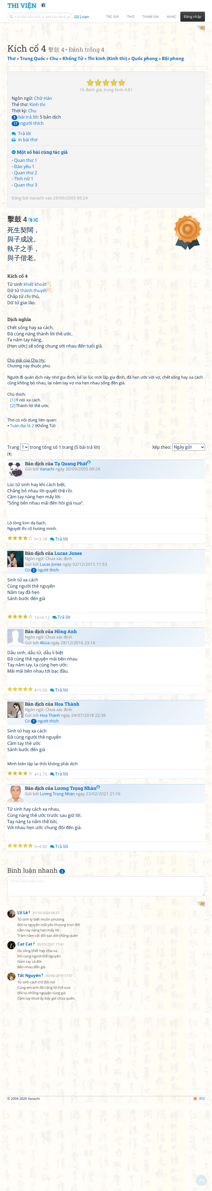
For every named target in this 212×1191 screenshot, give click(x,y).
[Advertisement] (106, 64)
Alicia (45, 865)
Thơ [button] (130, 16)
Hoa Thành (66, 926)
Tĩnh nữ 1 (23, 250)
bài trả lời (25, 188)
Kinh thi (37, 175)
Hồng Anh (65, 853)
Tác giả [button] (112, 16)
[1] (12, 546)
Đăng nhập (192, 16)
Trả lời (24, 204)
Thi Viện (21, 5)
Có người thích (42, 792)
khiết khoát (37, 431)
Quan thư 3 (25, 256)
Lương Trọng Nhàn (77, 1010)
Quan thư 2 (25, 243)
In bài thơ (27, 211)
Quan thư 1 (25, 231)
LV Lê (22, 1183)
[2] (12, 552)
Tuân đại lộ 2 (22, 572)
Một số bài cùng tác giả (40, 223)
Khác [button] (171, 16)
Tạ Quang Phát (72, 686)
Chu (32, 181)
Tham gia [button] (150, 16)
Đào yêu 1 (24, 237)
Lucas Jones (68, 775)
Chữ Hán (43, 169)
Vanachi (37, 268)
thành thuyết (35, 437)
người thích (28, 194)
